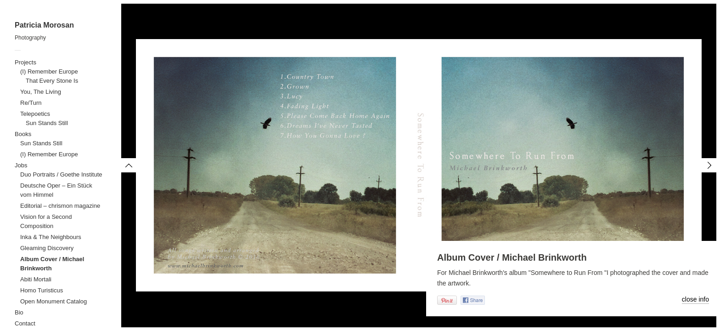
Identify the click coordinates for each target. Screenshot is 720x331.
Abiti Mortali (35, 279)
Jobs (21, 165)
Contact (25, 323)
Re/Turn (30, 102)
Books (23, 134)
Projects (25, 62)
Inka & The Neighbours (50, 237)
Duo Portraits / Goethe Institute (61, 174)
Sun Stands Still (47, 123)
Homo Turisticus (41, 290)
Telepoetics (35, 113)
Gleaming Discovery (46, 248)
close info (695, 299)
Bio (19, 312)
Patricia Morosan (44, 25)
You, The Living (40, 91)
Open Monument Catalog (53, 301)
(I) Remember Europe (49, 71)
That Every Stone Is (52, 80)
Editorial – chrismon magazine (60, 205)
